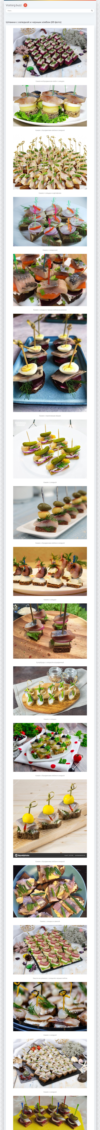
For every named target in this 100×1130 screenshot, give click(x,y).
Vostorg (14, 5)
